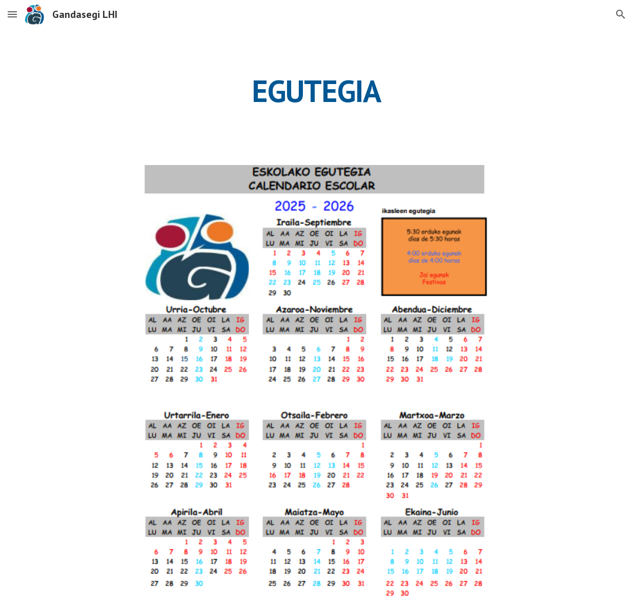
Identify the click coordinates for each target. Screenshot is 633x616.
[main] (316, 91)
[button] (12, 14)
